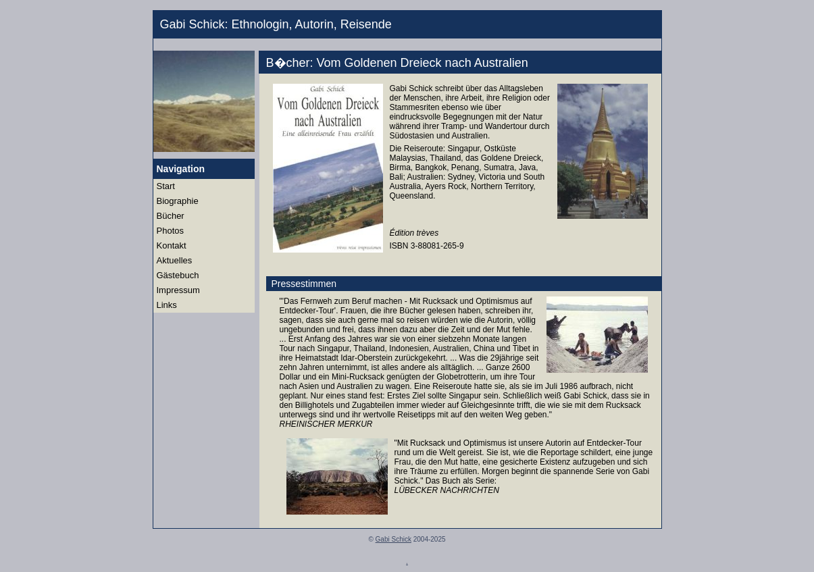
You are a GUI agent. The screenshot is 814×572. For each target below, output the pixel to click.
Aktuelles (175, 260)
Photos (170, 231)
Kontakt (171, 245)
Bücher (170, 216)
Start (166, 186)
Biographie (178, 201)
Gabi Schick (393, 539)
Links (167, 305)
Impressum (178, 290)
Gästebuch (178, 275)
